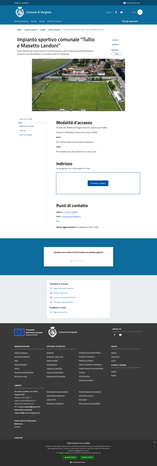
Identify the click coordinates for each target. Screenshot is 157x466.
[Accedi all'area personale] (132, 2)
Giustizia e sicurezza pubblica (90, 352)
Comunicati (115, 356)
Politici (16, 368)
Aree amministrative (22, 356)
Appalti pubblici (52, 360)
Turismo (82, 372)
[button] (78, 462)
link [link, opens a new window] (99, 453)
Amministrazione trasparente (90, 391)
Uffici (16, 360)
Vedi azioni (117, 44)
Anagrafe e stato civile (55, 356)
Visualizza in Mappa (98, 183)
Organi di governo (21, 352)
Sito (57, 221)
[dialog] (78, 453)
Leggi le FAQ (51, 399)
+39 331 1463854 (71, 212)
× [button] (154, 442)
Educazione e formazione (56, 376)
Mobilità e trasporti (86, 360)
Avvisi (113, 360)
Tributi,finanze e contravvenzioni (91, 368)
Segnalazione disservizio (56, 395)
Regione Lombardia (21, 3)
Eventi (113, 375)
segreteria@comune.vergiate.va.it (27, 413)
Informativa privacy (86, 395)
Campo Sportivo (54, 29)
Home (19, 29)
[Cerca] (140, 12)
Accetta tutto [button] (70, 457)
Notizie (113, 352)
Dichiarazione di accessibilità (89, 403)
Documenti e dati (20, 376)
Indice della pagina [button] (26, 119)
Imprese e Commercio (87, 356)
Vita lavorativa (84, 376)
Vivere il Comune (31, 29)
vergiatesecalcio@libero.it (71, 216)
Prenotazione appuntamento (57, 391)
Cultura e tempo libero (55, 372)
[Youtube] (120, 12)
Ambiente (50, 352)
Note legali (83, 399)
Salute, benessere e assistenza (90, 364)
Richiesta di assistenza (55, 403)
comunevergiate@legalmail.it (29, 406)
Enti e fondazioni (20, 364)
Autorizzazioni (52, 364)
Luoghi (42, 29)
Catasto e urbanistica (54, 368)
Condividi (116, 40)
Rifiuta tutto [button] (87, 457)
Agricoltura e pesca (86, 380)
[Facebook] (115, 12)
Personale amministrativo (23, 372)
